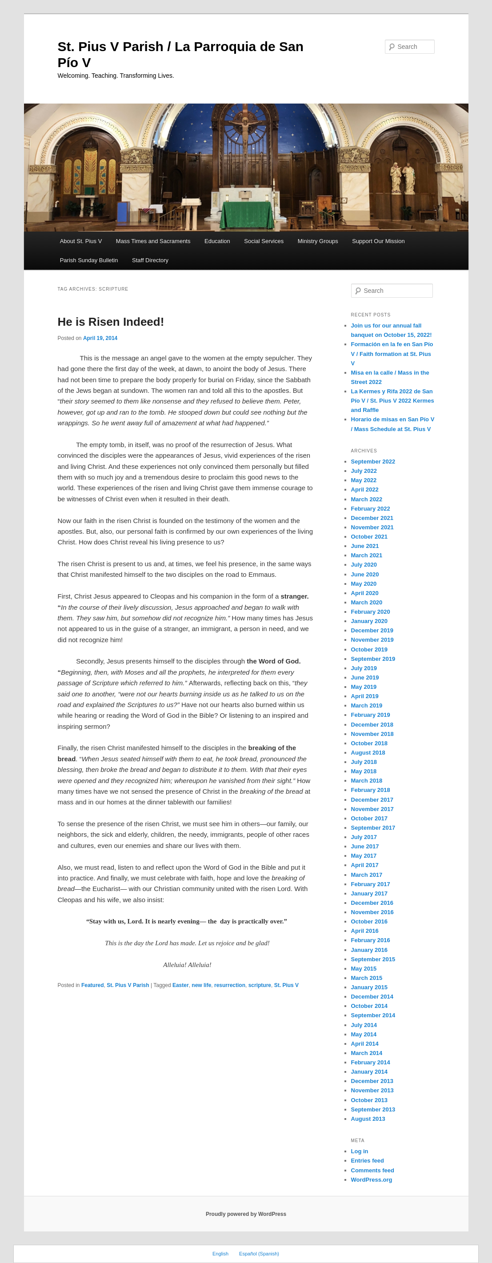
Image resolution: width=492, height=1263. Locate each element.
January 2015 (369, 987)
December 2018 (372, 724)
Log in (359, 1151)
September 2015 (373, 959)
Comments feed (373, 1170)
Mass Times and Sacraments (153, 241)
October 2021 (369, 536)
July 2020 (364, 564)
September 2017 (373, 827)
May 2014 (364, 1034)
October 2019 (369, 649)
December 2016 (372, 902)
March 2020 (367, 602)
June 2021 (365, 546)
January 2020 (369, 621)
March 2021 (367, 555)
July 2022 (364, 471)
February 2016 (370, 940)
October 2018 (369, 743)
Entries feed (367, 1160)
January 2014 (369, 1071)
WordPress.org (371, 1179)
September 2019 (373, 658)
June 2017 (365, 846)
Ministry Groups (318, 241)
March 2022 (367, 499)
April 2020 (365, 593)
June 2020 (365, 574)
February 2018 (370, 790)
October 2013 (369, 1100)
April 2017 (365, 865)
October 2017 (369, 818)
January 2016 (369, 950)
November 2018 (372, 734)
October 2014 (369, 1006)
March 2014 (367, 1053)
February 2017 (370, 884)
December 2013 (372, 1081)
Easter (180, 985)
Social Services (264, 241)
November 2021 (372, 527)
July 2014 (364, 1025)
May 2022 (364, 480)
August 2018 (368, 752)
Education (217, 241)
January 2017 (369, 893)
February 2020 (370, 611)
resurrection (229, 985)
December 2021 (372, 518)
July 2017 (364, 837)
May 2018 (364, 771)
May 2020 (364, 583)
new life (201, 985)
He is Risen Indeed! (111, 321)
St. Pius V (286, 985)
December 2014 (372, 996)
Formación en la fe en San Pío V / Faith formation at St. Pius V (392, 353)
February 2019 (370, 714)
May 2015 (364, 968)
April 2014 (365, 1043)
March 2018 (367, 780)
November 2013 (372, 1090)
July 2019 (364, 668)
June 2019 (365, 677)
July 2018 (364, 762)
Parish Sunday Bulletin (89, 260)
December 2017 (372, 799)
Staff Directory (150, 260)
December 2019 (372, 630)
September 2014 (373, 1015)
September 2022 (373, 461)
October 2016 (369, 921)
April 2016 (365, 930)
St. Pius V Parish (128, 985)
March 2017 (367, 874)
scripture (259, 985)
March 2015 (367, 978)
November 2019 (372, 639)
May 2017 (364, 855)
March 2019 (367, 705)
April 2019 (365, 696)
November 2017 (372, 809)
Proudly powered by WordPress (246, 1214)
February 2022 (370, 508)
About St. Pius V (81, 241)
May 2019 (364, 686)
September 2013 (373, 1109)
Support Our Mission (378, 241)
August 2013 (368, 1118)
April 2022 (365, 489)
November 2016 (372, 912)
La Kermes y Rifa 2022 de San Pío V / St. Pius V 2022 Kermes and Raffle (392, 400)
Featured (92, 985)
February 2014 (370, 1062)
